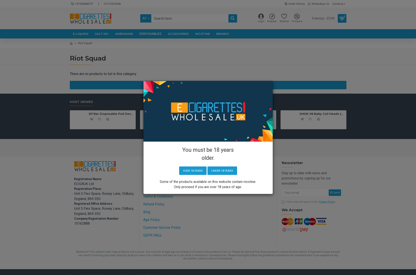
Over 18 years (193, 170)
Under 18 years (222, 170)
